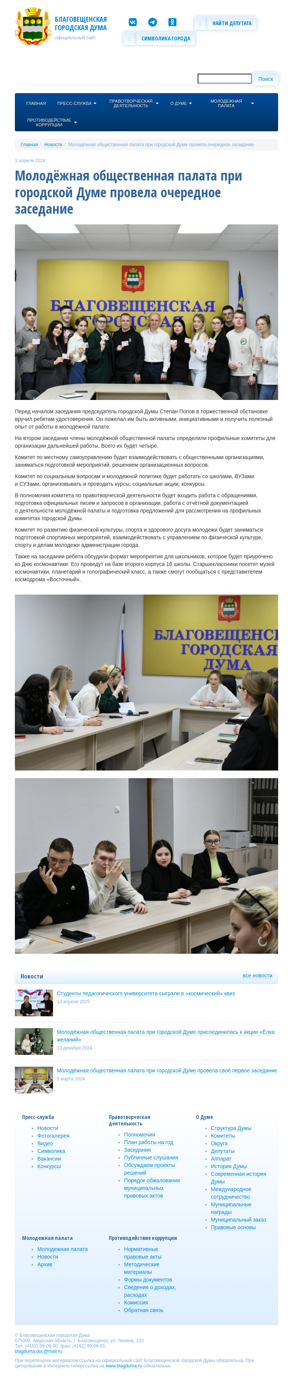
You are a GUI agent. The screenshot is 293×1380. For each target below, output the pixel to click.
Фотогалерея (53, 1136)
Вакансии (49, 1159)
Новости (53, 144)
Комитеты (223, 1136)
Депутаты (223, 1151)
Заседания (137, 1150)
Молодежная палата (62, 1249)
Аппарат (221, 1159)
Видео (45, 1143)
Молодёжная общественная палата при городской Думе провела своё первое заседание (167, 1070)
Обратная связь (143, 1310)
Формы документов (148, 1280)
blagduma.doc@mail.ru (38, 1351)
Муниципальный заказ (238, 1220)
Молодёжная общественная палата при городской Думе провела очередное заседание (161, 144)
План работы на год (148, 1142)
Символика (51, 1151)
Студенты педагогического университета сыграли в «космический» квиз (146, 993)
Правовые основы (233, 1227)
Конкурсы (49, 1166)
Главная (29, 144)
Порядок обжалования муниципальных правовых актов (152, 1188)
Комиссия (136, 1302)
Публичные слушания (151, 1157)
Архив (44, 1264)
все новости (257, 975)
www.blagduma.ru (124, 1366)
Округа (219, 1143)
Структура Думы (231, 1128)
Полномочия (139, 1135)
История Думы (229, 1166)
